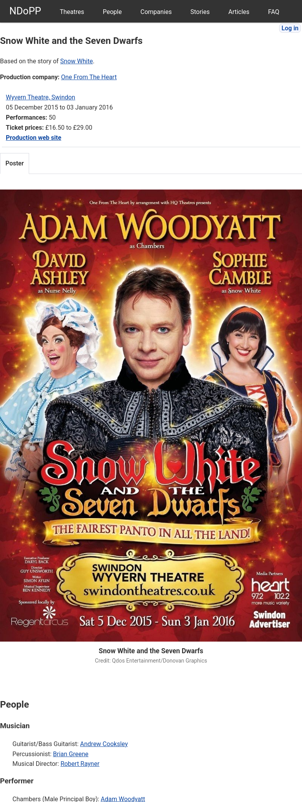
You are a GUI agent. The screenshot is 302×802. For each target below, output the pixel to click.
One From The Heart (88, 77)
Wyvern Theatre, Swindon (40, 97)
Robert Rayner (80, 763)
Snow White (76, 61)
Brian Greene (71, 754)
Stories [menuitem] (200, 12)
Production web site (33, 137)
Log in (290, 28)
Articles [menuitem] (238, 12)
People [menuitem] (112, 12)
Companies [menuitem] (156, 12)
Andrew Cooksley (104, 744)
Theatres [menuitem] (72, 12)
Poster (14, 163)
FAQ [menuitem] (273, 12)
